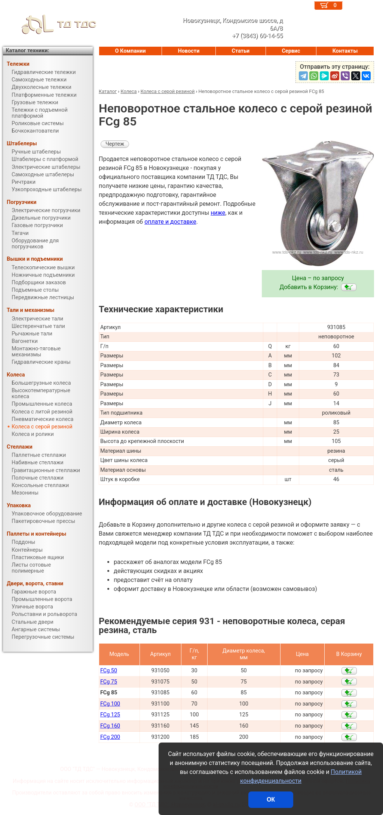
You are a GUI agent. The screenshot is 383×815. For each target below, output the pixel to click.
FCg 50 (108, 670)
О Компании (130, 51)
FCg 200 (110, 737)
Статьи (240, 51)
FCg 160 (110, 726)
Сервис (291, 51)
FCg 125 (110, 715)
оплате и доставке (170, 221)
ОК (271, 799)
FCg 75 (108, 682)
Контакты (345, 51)
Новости (189, 51)
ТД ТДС (49, 24)
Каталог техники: (27, 50)
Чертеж (114, 144)
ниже (218, 212)
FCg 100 (110, 704)
